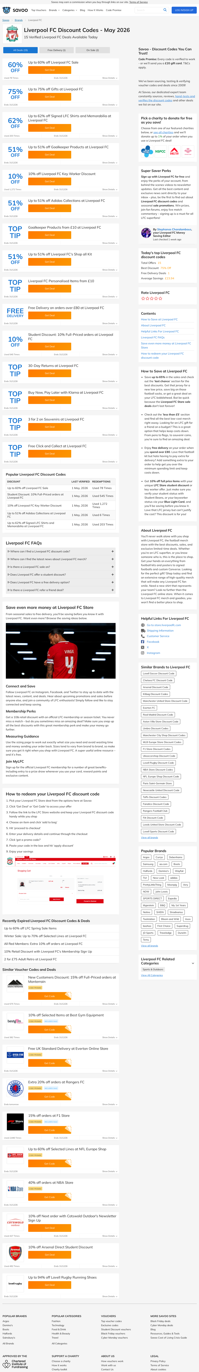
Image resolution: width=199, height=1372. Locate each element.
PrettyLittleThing (152, 884)
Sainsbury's (9, 1337)
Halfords (147, 871)
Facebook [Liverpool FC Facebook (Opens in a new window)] (150, 641)
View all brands (149, 837)
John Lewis (161, 891)
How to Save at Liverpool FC (159, 319)
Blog (152, 1329)
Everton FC (149, 707)
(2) (93, 50)
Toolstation (149, 919)
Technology (58, 1325)
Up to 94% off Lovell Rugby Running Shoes (62, 1277)
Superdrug (182, 925)
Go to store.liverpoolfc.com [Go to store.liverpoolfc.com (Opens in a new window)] (161, 625)
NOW (146, 891)
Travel (55, 1337)
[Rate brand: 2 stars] (147, 298)
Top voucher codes (111, 1321)
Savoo (5, 20)
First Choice (163, 925)
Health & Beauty (61, 1333)
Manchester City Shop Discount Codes (164, 735)
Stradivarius (176, 912)
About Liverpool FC (153, 325)
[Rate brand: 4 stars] (156, 298)
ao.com (163, 864)
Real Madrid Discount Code (158, 714)
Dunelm (182, 932)
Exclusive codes (109, 1325)
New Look (158, 877)
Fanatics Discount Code (156, 804)
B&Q (162, 905)
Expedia (172, 898)
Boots (177, 864)
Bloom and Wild (170, 919)
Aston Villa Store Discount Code (160, 721)
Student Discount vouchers (116, 1329)
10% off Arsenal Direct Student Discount (60, 1247)
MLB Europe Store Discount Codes (162, 742)
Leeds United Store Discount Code (162, 824)
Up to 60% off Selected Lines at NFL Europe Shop (67, 1149)
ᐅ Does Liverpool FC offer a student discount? (37, 574)
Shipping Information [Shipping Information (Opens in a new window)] (157, 630)
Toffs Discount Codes (154, 797)
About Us (108, 1356)
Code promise (35, 988)
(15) (20, 50)
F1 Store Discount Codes (156, 749)
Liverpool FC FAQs (153, 337)
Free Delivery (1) (57, 50)
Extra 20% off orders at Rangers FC (56, 1082)
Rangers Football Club (155, 810)
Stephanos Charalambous (174, 229)
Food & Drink (59, 1329)
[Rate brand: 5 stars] (160, 298)
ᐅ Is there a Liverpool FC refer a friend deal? (36, 590)
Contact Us (107, 1369)
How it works (59, 1365)
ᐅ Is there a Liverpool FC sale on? (29, 567)
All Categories (59, 1343)
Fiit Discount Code (153, 817)
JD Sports (148, 932)
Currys (159, 857)
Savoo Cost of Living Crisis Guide (168, 1337)
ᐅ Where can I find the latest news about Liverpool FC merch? (47, 559)
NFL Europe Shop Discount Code (161, 776)
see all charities (163, 132)
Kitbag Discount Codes (155, 694)
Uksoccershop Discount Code (159, 755)
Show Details (109, 78)
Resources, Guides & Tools (165, 1333)
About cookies (158, 1369)
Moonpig (172, 884)
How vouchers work (112, 1361)
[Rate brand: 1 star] (143, 298)
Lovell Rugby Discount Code (158, 762)
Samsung (148, 864)
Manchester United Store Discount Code (165, 700)
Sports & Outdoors (153, 969)
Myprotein (148, 905)
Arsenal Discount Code (155, 687)
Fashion (56, 1321)
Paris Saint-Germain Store (157, 783)
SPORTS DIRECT (152, 898)
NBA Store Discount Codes (158, 769)
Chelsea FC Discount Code (158, 680)
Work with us (108, 1365)
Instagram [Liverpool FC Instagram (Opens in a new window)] (150, 653)
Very (185, 884)
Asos (188, 919)
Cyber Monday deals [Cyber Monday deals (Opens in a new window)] (161, 1325)
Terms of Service (138, 2)
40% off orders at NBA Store (50, 1182)
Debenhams (175, 857)
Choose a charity (61, 1361)
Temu (146, 939)
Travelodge (166, 932)
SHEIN (160, 912)
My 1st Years (178, 905)
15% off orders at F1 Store (49, 1115)
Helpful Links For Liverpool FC (160, 331)
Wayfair (179, 871)
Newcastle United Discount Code (161, 790)
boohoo (147, 925)
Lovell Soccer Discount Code (158, 673)
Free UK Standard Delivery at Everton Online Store (68, 1048)
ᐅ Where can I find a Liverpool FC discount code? (39, 551)
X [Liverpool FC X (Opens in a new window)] (145, 647)
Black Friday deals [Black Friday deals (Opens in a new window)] (160, 1321)
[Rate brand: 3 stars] (152, 298)
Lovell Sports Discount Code (158, 831)
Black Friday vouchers (113, 1333)
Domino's (164, 871)
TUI (145, 877)
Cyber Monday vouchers (114, 1337)
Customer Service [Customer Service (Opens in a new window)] (155, 636)
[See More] (192, 963)
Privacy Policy (157, 1361)
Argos (146, 857)
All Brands (8, 1343)
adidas (174, 877)
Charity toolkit (59, 1369)
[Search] (152, 10)
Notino (146, 912)
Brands (19, 20)
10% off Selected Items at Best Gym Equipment (66, 1015)
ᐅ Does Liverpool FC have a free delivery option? (39, 582)
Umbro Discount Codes (155, 728)
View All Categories (152, 975)
